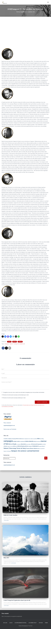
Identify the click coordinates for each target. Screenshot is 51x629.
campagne (6, 343)
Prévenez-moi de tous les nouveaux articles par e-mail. (14, 397)
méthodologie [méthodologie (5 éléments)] (20, 446)
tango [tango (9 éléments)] (14, 448)
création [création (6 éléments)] (26, 441)
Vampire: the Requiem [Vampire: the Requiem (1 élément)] (7, 451)
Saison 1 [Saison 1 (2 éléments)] (43, 446)
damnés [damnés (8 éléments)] (31, 441)
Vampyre (20, 341)
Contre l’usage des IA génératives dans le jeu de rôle (17, 600)
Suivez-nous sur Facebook (10, 429)
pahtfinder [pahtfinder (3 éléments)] (26, 446)
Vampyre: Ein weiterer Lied (19, 343)
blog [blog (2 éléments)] (43, 438)
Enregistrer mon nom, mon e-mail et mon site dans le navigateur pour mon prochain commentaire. (23, 392)
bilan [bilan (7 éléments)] (38, 438)
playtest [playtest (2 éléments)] (30, 446)
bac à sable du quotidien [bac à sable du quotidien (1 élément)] (33, 438)
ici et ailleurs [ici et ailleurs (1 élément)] (18, 444)
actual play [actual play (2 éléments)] (13, 438)
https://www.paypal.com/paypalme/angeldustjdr (12, 616)
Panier (46, 622)
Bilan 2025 (6, 557)
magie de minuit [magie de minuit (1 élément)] (10, 446)
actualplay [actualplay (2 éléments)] (9, 438)
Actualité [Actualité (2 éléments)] (5, 438)
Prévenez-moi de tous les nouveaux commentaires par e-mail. (16, 394)
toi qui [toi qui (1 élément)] (41, 448)
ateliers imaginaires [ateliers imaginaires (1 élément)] (25, 438)
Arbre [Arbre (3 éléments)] (17, 438)
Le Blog (9, 341)
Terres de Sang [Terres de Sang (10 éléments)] (21, 448)
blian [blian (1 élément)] (41, 438)
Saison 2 (11, 343)
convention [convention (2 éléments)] (22, 441)
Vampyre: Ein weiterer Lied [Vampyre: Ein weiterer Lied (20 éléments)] (20, 451)
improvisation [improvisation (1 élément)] (28, 444)
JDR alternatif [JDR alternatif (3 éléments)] (34, 444)
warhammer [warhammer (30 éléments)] (34, 451)
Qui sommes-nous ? (33, 622)
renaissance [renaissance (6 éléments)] (35, 446)
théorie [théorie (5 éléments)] (35, 448)
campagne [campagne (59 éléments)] (8, 441)
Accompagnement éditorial (20, 622)
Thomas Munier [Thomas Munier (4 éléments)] (29, 448)
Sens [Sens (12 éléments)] (11, 448)
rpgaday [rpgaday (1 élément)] (40, 446)
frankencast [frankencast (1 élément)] (39, 441)
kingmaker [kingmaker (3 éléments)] (39, 444)
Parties (14, 341)
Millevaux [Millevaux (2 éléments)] (15, 446)
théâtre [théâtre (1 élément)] (38, 448)
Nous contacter (7, 422)
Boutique (41, 622)
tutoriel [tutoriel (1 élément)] (43, 448)
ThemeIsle (30, 625)
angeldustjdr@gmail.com (9, 425)
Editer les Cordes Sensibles (10, 515)
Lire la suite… (6, 520)
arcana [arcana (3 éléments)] (20, 438)
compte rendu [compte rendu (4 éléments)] (16, 441)
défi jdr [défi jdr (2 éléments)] (35, 441)
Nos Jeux (5, 622)
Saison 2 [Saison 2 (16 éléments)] (6, 448)
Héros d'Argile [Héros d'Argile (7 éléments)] (12, 444)
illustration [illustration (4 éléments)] (23, 444)
